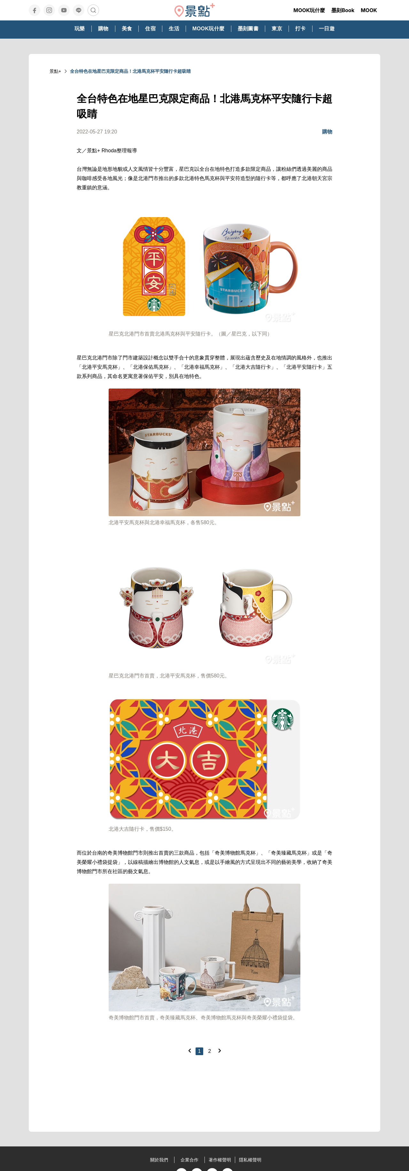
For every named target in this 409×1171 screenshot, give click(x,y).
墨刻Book (342, 10)
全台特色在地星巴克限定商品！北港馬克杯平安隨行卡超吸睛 (130, 71)
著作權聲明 (220, 1159)
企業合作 (189, 1159)
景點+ (55, 71)
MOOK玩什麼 (309, 10)
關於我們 (159, 1159)
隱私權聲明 (250, 1159)
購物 (327, 131)
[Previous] (189, 1050)
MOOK (369, 10)
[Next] (219, 1050)
